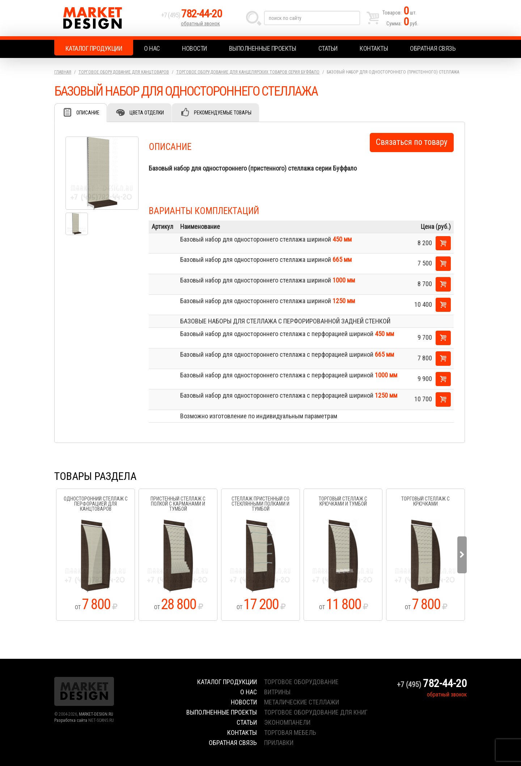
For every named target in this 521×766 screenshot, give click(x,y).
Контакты (374, 48)
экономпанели (287, 722)
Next (462, 554)
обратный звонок (200, 23)
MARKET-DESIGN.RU (96, 714)
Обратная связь (433, 48)
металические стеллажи (301, 702)
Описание (87, 113)
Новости (194, 48)
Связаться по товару (412, 142)
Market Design (105, 18)
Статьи (328, 48)
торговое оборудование (301, 682)
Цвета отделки (147, 113)
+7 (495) (191, 15)
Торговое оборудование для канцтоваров (124, 72)
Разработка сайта (70, 720)
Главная (62, 72)
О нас (152, 48)
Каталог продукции (93, 48)
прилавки (278, 742)
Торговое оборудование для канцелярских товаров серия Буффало (247, 72)
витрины (277, 692)
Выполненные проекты (262, 48)
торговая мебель (290, 732)
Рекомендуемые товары (222, 113)
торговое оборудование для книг (316, 712)
